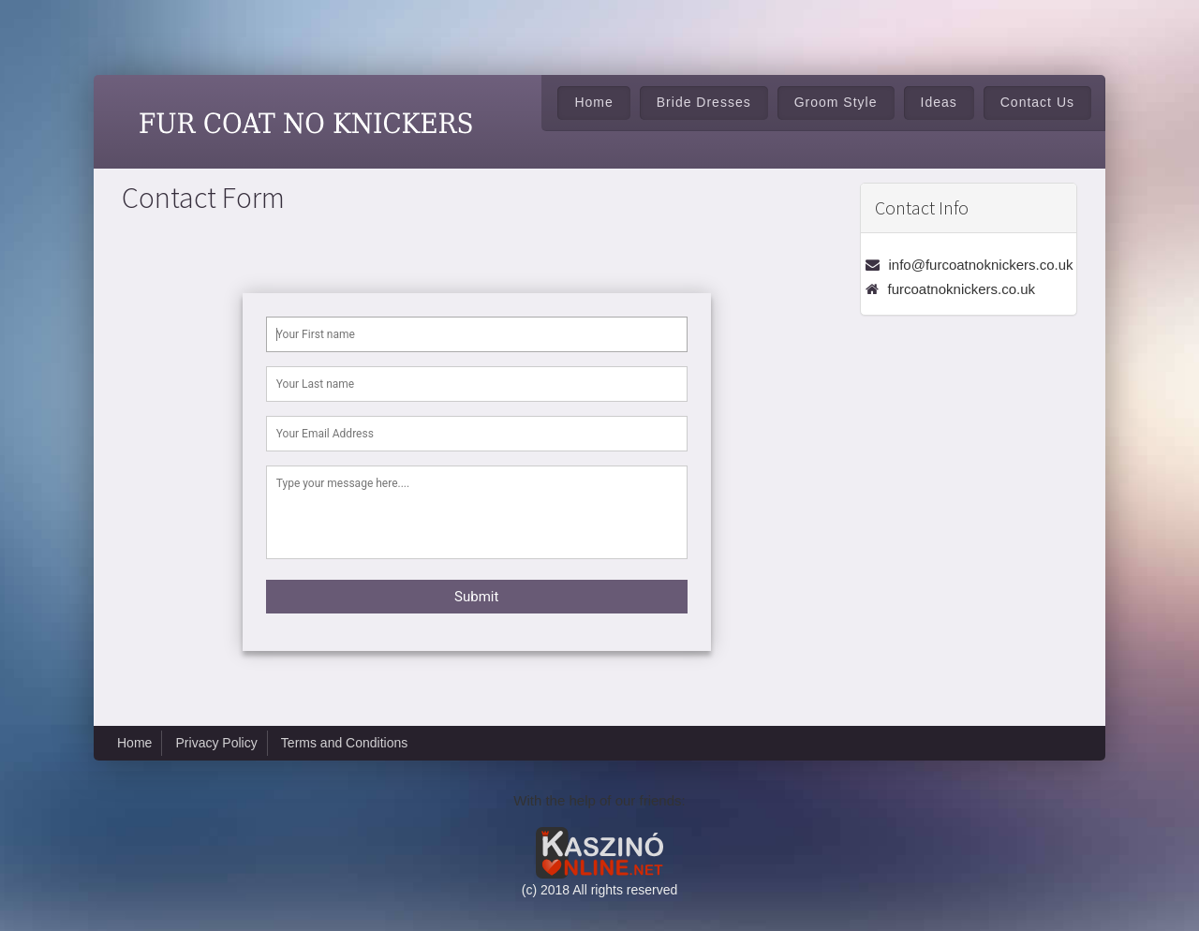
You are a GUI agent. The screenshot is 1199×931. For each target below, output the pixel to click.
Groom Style (836, 102)
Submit (476, 596)
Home (593, 102)
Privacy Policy (217, 742)
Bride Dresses (704, 102)
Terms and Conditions (344, 742)
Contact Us (1037, 102)
